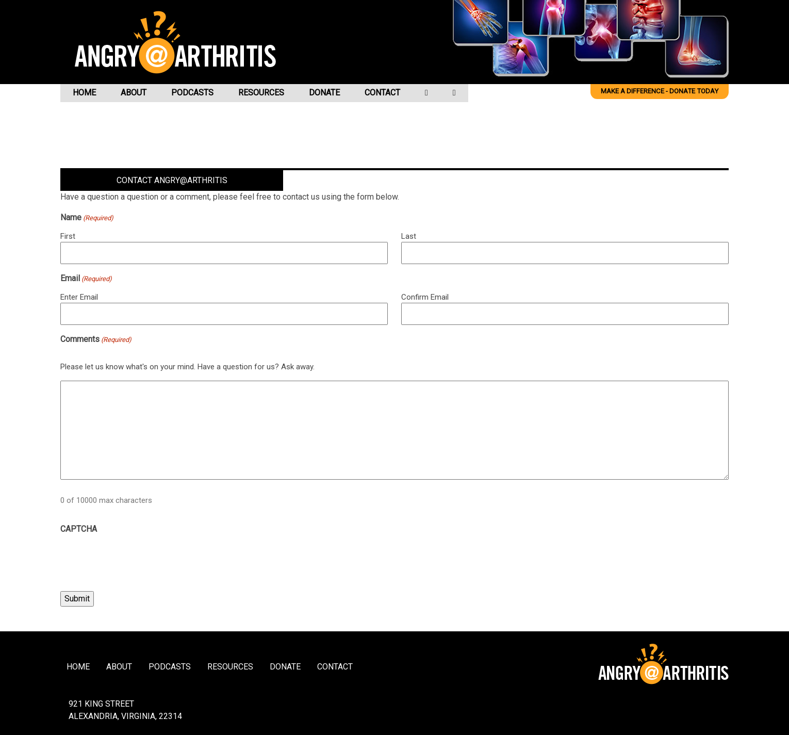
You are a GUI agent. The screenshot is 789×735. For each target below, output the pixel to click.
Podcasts (192, 92)
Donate (324, 92)
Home (84, 92)
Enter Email (79, 297)
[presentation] (138, 560)
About (133, 92)
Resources (261, 92)
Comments (96, 339)
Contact (382, 92)
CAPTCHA (78, 529)
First (67, 236)
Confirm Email (425, 297)
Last (408, 236)
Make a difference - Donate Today (659, 91)
